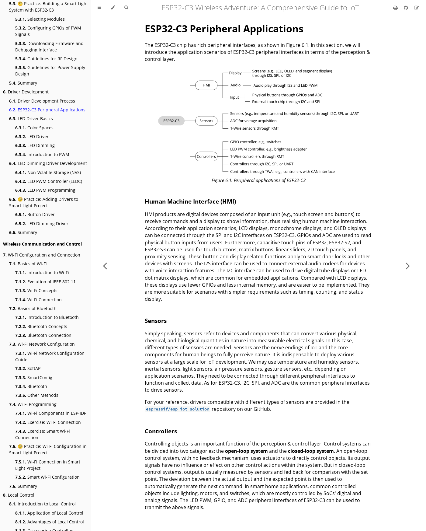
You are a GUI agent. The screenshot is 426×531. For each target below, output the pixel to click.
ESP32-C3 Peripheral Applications (47, 110)
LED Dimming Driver (41, 223)
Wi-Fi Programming (33, 404)
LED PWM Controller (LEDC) (48, 181)
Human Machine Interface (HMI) (190, 201)
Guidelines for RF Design (46, 58)
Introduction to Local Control (42, 504)
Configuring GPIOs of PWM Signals (48, 31)
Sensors (156, 320)
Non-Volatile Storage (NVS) (48, 172)
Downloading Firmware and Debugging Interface (49, 46)
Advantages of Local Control (49, 522)
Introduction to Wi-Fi (42, 272)
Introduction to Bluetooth (47, 317)
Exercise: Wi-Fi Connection (48, 422)
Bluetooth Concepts (41, 326)
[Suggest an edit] (416, 7)
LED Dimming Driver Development (48, 163)
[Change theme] (112, 7)
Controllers (161, 431)
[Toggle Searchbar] (126, 7)
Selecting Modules (40, 19)
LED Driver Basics (31, 118)
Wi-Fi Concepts (36, 290)
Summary (23, 83)
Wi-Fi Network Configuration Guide (50, 356)
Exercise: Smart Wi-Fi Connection (42, 434)
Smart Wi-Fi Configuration (47, 477)
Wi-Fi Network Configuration (42, 344)
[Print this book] (396, 7)
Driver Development (26, 92)
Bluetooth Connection (43, 335)
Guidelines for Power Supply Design (50, 71)
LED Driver (32, 136)
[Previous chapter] (105, 265)
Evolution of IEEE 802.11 (45, 282)
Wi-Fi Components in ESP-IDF (50, 413)
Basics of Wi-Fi (28, 264)
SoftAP (27, 368)
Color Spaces (34, 128)
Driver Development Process (42, 101)
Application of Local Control (49, 513)
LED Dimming (35, 145)
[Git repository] (406, 7)
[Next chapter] (407, 265)
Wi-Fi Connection (38, 299)
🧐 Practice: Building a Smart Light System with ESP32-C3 (48, 7)
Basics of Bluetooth (33, 308)
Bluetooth (31, 386)
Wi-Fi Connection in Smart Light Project (47, 465)
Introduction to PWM (42, 154)
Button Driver (35, 214)
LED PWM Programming (45, 190)
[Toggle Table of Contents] (99, 7)
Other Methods (36, 395)
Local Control (18, 495)
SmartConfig (33, 377)
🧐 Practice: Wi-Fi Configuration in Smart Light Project (48, 449)
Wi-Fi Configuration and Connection (41, 255)
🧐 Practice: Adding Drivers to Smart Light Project (43, 202)
